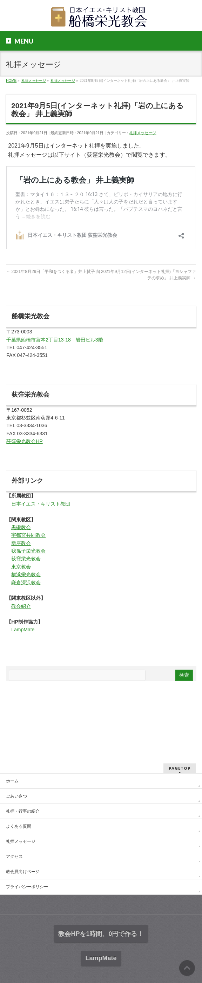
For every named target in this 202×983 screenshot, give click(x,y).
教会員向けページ (23, 871)
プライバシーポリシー (27, 886)
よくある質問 (18, 826)
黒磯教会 (21, 527)
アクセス (14, 856)
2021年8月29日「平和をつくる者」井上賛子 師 (53, 271)
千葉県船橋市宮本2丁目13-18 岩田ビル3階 (54, 340)
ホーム (12, 781)
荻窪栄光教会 (26, 558)
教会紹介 (21, 606)
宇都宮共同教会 (28, 535)
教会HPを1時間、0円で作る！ (100, 933)
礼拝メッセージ (142, 133)
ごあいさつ (16, 796)
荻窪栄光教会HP (24, 441)
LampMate (22, 629)
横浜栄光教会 (26, 574)
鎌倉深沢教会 (26, 582)
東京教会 (21, 566)
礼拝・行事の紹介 (23, 811)
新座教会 (21, 543)
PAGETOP (180, 768)
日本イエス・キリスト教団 (40, 504)
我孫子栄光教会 (28, 551)
